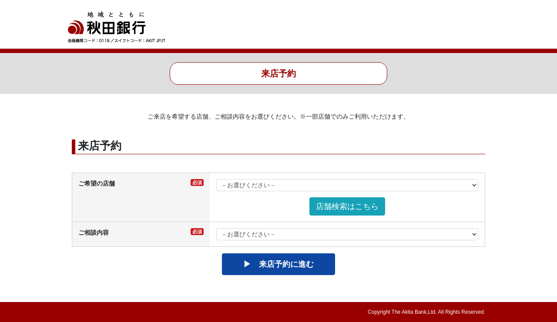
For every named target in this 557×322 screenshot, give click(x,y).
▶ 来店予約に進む (278, 264)
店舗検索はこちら (347, 206)
